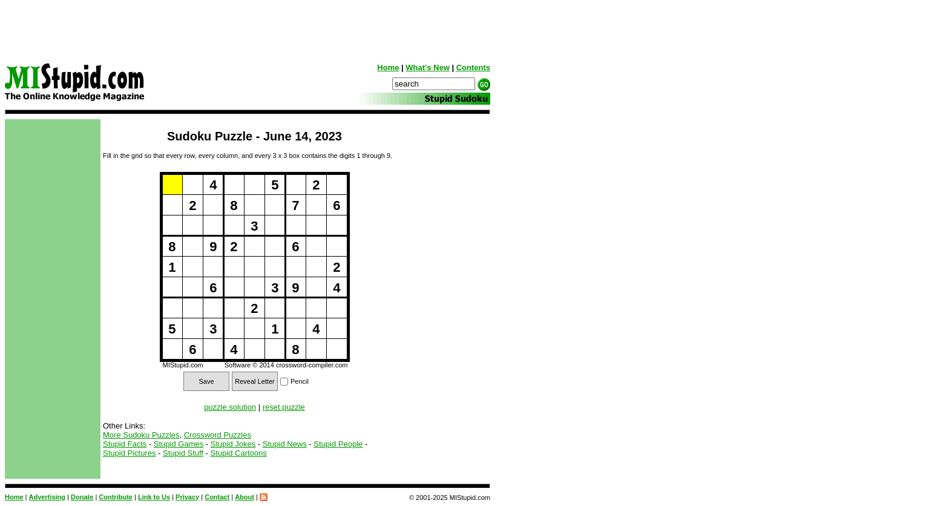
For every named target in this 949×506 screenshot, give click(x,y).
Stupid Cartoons (239, 453)
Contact (217, 497)
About (244, 497)
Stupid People (338, 443)
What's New (427, 67)
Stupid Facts (124, 443)
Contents (473, 67)
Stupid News (285, 443)
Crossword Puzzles (217, 434)
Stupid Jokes (233, 443)
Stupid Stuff (183, 453)
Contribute (116, 497)
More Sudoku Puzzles (141, 434)
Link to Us (154, 497)
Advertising (47, 497)
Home (388, 67)
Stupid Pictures (129, 453)
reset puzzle (284, 407)
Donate (82, 497)
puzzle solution (230, 407)
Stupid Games (178, 443)
